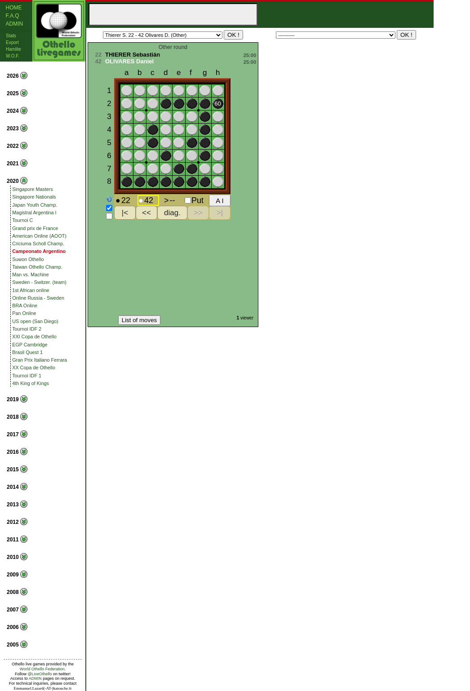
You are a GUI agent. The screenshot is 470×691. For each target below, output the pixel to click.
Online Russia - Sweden (38, 298)
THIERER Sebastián (132, 54)
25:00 (250, 55)
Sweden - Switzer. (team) (39, 282)
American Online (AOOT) (39, 236)
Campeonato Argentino (39, 251)
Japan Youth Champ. (34, 205)
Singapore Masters (32, 189)
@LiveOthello (39, 674)
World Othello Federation (42, 669)
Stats (11, 35)
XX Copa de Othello (33, 367)
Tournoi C (22, 220)
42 (98, 61)
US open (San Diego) (35, 321)
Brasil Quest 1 (27, 352)
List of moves (139, 320)
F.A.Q (12, 16)
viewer (246, 317)
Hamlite (13, 49)
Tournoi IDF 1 (26, 375)
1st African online (30, 290)
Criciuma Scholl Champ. (38, 243)
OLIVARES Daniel (129, 61)
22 (98, 54)
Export (12, 42)
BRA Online (24, 305)
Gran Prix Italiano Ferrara (39, 360)
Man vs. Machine (30, 274)
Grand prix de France (35, 228)
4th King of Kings (30, 383)
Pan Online (24, 313)
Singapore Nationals (34, 196)
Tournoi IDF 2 (26, 329)
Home (14, 7)
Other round (173, 47)
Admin (14, 24)
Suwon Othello (28, 259)
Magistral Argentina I (34, 212)
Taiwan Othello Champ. (37, 267)
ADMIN (35, 678)
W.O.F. (12, 55)
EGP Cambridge (29, 344)
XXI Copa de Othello (34, 336)
